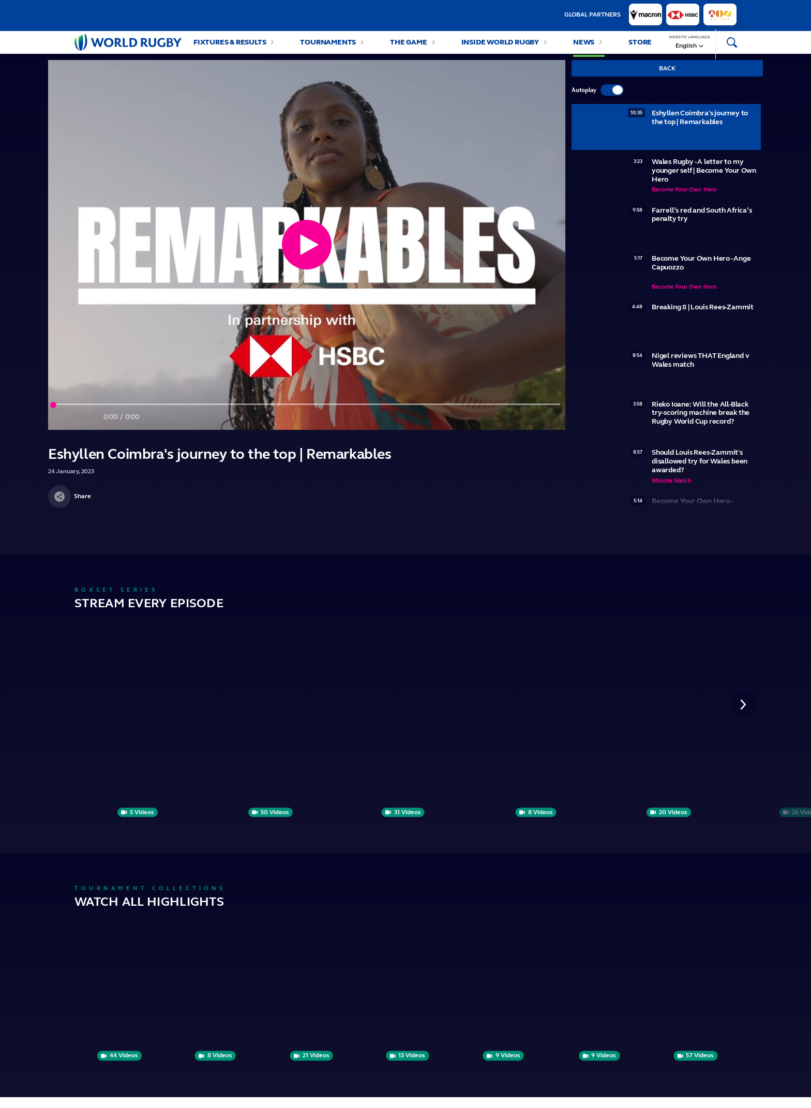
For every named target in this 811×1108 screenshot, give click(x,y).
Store (640, 47)
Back (667, 78)
